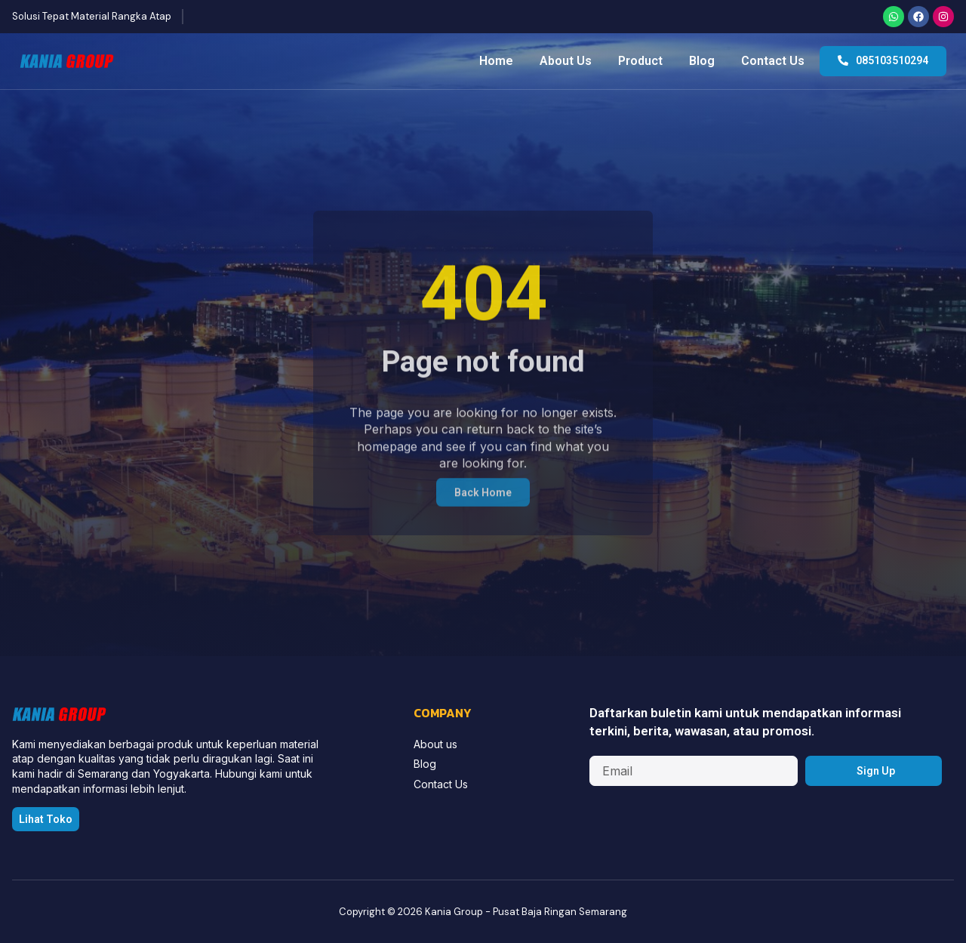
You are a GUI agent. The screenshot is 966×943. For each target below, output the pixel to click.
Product (640, 61)
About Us (566, 61)
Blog (702, 61)
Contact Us (772, 61)
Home (496, 61)
